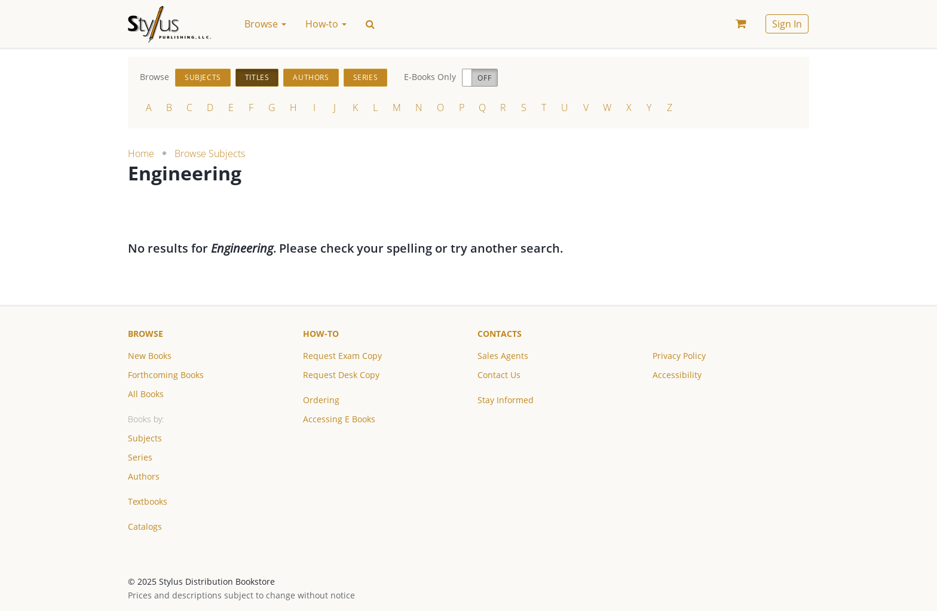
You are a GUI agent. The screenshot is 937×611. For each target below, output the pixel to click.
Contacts (499, 333)
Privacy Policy (679, 355)
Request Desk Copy (341, 374)
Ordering (321, 400)
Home (141, 153)
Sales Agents (502, 355)
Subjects (203, 77)
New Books (150, 355)
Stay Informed (505, 400)
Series (365, 77)
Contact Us (498, 374)
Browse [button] (265, 23)
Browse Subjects (209, 153)
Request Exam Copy (342, 355)
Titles (257, 77)
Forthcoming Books (166, 374)
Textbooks (147, 501)
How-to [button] (326, 23)
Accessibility (677, 374)
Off (484, 78)
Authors (311, 77)
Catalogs (145, 526)
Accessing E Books (339, 419)
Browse (145, 333)
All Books (146, 394)
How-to (321, 333)
